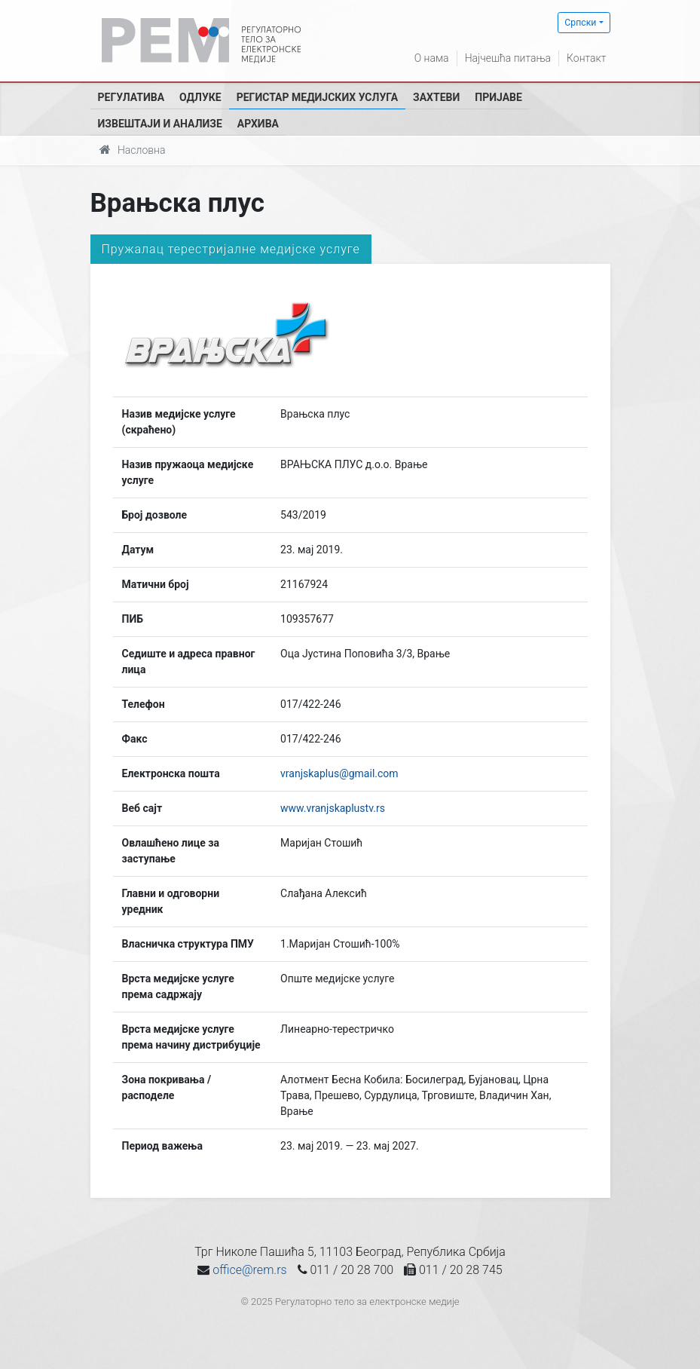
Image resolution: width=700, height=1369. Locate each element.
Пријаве (498, 97)
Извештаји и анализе (160, 124)
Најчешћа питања (508, 58)
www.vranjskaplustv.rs (332, 808)
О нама (431, 58)
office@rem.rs (249, 1270)
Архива (258, 124)
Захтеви (436, 97)
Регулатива (131, 97)
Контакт (586, 58)
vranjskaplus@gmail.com (339, 773)
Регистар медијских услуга (317, 97)
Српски (580, 22)
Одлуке (200, 97)
